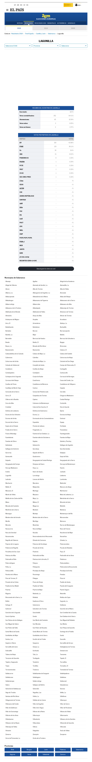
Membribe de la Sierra (67, 498)
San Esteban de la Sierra (67, 616)
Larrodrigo (36, 475)
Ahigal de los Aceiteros (67, 281)
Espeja (62, 422)
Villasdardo (36, 719)
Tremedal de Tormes (66, 670)
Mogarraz (36, 506)
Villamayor (63, 700)
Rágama (8, 593)
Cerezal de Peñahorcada (40, 392)
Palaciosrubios (64, 544)
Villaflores (63, 696)
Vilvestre (8, 730)
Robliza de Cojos (65, 597)
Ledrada (8, 479)
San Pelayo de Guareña (67, 628)
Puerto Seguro (64, 590)
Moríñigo (35, 521)
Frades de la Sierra (11, 430)
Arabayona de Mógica (12, 319)
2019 (19, 28)
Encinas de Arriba (11, 418)
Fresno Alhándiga (10, 434)
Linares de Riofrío (38, 479)
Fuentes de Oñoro (11, 441)
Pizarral (62, 578)
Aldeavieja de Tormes (67, 308)
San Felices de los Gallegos (13, 620)
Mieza (7, 502)
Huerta (62, 468)
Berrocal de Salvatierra (67, 338)
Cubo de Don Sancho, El (40, 407)
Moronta (8, 525)
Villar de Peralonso (66, 708)
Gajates (35, 441)
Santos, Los (9, 639)
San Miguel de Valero (12, 624)
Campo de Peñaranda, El (67, 365)
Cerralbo (63, 392)
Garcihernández (65, 449)
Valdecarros (9, 673)
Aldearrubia (36, 304)
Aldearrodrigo (9, 304)
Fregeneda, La (37, 430)
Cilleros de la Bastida (12, 399)
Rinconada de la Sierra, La (13, 597)
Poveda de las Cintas (11, 582)
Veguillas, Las (37, 692)
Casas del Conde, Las (66, 380)
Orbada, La (63, 540)
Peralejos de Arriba (66, 571)
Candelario (8, 369)
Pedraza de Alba (10, 555)
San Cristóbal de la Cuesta (68, 612)
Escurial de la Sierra (11, 422)
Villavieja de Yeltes (11, 727)
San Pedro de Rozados (40, 628)
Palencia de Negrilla (11, 548)
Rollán (7, 601)
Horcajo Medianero (11, 468)
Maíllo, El (8, 487)
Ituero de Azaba (38, 472)
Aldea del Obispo (65, 296)
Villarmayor (36, 715)
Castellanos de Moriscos (40, 384)
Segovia (12, 754)
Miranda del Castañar (12, 506)
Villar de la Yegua (38, 708)
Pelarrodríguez (10, 563)
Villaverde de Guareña (67, 723)
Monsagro (8, 513)
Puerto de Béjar (38, 590)
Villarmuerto (64, 715)
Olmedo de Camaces (39, 540)
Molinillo (62, 506)
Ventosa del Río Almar (12, 696)
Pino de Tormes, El (11, 578)
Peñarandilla (9, 571)
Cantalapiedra (9, 373)
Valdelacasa (9, 677)
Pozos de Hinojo (38, 582)
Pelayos (35, 563)
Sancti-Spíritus (10, 616)
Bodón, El (36, 342)
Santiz (62, 635)
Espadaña (36, 422)
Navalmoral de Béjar (66, 532)
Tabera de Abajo (10, 654)
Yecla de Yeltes (65, 730)
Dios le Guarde (64, 407)
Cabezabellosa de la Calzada (14, 354)
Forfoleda (63, 426)
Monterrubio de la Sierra (40, 517)
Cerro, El (8, 395)
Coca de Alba (9, 403)
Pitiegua (35, 578)
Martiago (35, 491)
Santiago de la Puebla (67, 631)
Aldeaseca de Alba (66, 304)
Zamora (62, 754)
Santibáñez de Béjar (11, 635)
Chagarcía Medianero (67, 395)
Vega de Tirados (10, 692)
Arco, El (7, 323)
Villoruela (63, 727)
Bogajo (62, 342)
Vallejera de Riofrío (39, 685)
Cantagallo (63, 369)
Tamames (63, 654)
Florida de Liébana (38, 426)
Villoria (35, 727)
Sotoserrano (64, 650)
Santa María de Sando (12, 631)
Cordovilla (63, 403)
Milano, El (36, 502)
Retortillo (63, 593)
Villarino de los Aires (11, 715)
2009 (73, 28)
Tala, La (35, 654)
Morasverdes (64, 517)
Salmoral (8, 609)
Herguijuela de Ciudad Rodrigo (42, 460)
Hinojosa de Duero (38, 464)
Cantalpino (36, 373)
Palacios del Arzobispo (40, 544)
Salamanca (36, 605)
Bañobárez (36, 327)
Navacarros (9, 529)
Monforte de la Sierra (12, 510)
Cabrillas (35, 357)
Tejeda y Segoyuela (11, 662)
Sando (35, 616)
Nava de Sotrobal (10, 532)
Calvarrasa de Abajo (66, 357)
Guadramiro (36, 456)
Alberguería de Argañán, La (41, 293)
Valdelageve (36, 677)
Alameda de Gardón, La (40, 285)
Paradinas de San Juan (12, 552)
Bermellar (8, 338)
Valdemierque (9, 681)
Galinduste (8, 445)
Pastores (35, 552)
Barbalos (8, 331)
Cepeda (62, 388)
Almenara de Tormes (66, 312)
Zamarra (8, 734)
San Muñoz (63, 624)
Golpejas (62, 453)
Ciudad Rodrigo (65, 399)
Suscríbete (68, 5)
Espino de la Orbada (11, 426)
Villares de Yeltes (65, 711)
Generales (71, 23)
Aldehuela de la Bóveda (12, 312)
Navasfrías (63, 536)
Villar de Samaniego (11, 711)
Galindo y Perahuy (65, 441)
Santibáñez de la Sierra (40, 635)
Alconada (63, 293)
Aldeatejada (36, 308)
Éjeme (62, 411)
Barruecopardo (65, 331)
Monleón (35, 510)
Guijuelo (8, 460)
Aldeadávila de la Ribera (40, 296)
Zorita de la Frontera (39, 738)
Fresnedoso (63, 430)
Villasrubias (36, 723)
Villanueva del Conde (12, 704)
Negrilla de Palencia (11, 540)
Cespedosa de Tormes (40, 395)
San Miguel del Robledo (67, 620)
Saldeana (63, 605)
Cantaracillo (64, 373)
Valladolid (46, 754)
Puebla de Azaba (65, 582)
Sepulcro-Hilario (10, 643)
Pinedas (62, 574)
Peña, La (8, 567)
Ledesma (63, 475)
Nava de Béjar (37, 529)
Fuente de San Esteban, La (41, 434)
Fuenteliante (9, 437)
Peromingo (36, 574)
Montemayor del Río (66, 513)
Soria (29, 754)
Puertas (7, 590)
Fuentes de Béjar (65, 437)
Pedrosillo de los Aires (67, 555)
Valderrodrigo (37, 681)
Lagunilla (8, 475)
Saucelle (63, 639)
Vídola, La (36, 696)
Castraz (35, 388)
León (46, 749)
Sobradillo (8, 650)
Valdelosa (63, 677)
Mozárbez (36, 525)
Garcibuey (36, 449)
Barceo (35, 331)
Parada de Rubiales (66, 548)
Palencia (63, 749)
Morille (7, 521)
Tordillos (35, 666)
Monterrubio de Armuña (12, 517)
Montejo (35, 513)
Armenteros (36, 323)
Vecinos (62, 689)
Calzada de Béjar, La (39, 361)
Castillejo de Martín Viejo (13, 388)
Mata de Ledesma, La (66, 494)
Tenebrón (36, 662)
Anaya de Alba (37, 316)
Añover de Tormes (66, 316)
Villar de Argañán (38, 704)
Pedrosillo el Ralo (10, 559)
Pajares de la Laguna (12, 544)
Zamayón (36, 734)
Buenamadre (9, 350)
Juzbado (62, 472)
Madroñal (63, 483)
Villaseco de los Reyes (12, 723)
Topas (7, 666)
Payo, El (62, 552)
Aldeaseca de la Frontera (13, 308)
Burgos (29, 749)
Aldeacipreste (9, 296)
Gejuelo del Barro (38, 453)
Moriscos (63, 521)
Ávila (12, 749)
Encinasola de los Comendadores (43, 418)
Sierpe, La (36, 647)
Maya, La (35, 498)
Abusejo (8, 281)
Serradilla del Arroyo (66, 643)
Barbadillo (63, 327)
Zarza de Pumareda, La (12, 738)
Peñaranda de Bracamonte (68, 567)
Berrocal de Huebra (39, 338)
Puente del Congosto (66, 586)
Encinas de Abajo (65, 414)
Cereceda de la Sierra (12, 392)
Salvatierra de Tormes (40, 609)
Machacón (8, 483)
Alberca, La (9, 293)
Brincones (63, 346)
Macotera (36, 483)
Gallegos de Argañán (66, 445)
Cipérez (35, 399)
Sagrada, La (64, 601)
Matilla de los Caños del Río (13, 498)
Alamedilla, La (64, 285)
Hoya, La (35, 468)
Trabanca (36, 670)
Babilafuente (9, 327)
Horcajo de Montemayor (67, 464)
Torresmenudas (10, 670)
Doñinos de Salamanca (40, 411)
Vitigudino (36, 730)
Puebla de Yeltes (38, 586)
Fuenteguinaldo (65, 434)
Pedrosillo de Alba (38, 555)
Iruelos (7, 472)
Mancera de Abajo (65, 487)
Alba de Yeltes (64, 289)
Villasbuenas (9, 719)
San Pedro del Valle (11, 628)
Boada (7, 342)
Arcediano (63, 319)
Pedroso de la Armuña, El (41, 559)
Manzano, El (9, 491)
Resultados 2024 (40, 23)
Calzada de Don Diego (67, 361)
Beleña (62, 335)
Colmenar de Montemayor (41, 403)
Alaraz (7, 289)
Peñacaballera (64, 563)
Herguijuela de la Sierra (67, 460)
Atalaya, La (63, 323)
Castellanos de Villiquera (67, 384)
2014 (46, 28)
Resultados (29, 23)
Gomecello (8, 456)
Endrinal (62, 418)
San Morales (37, 624)
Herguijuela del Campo (12, 464)
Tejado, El (63, 658)
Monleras (63, 510)
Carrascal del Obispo (12, 380)
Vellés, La (63, 692)
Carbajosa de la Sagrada (13, 376)
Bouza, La (8, 346)
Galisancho (36, 445)
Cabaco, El (63, 350)
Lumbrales (63, 479)
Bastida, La (8, 335)
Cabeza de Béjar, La (39, 354)
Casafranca (36, 380)
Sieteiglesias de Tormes (67, 647)
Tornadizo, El (64, 666)
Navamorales (9, 536)
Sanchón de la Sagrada (12, 612)
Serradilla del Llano (11, 647)
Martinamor (63, 491)
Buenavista (36, 350)
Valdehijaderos (64, 673)
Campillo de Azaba (38, 365)
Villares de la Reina (39, 711)
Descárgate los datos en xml (46, 269)
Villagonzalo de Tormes (12, 700)
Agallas (35, 281)
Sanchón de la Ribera (66, 609)
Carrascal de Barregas (67, 376)
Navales (35, 532)
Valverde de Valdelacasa (13, 689)
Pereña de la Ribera (11, 574)
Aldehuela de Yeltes (39, 312)
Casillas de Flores (10, 384)
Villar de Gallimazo (11, 708)
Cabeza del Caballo (66, 354)
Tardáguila (36, 658)
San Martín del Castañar (40, 620)
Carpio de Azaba (38, 376)
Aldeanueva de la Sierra (67, 300)
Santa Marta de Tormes (40, 631)
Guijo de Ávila (64, 456)
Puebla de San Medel (12, 586)
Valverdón (36, 689)
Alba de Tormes (38, 289)
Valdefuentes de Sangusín (41, 673)
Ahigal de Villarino (11, 285)
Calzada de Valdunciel (12, 365)
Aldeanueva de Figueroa (40, 300)
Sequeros (36, 643)
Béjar (34, 335)
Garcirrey (8, 453)
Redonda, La (37, 593)
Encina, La (36, 414)
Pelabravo (63, 559)
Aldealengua (9, 300)
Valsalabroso (64, 685)
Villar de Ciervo (65, 704)
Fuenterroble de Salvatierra (41, 437)
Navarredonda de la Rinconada (42, 536)
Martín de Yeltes (10, 494)
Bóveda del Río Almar (39, 346)
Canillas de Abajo (38, 369)
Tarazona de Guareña (12, 658)
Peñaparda (36, 567)
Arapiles (35, 319)
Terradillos (63, 662)
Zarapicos (63, 734)
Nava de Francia (65, 529)
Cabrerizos (8, 357)
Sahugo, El (8, 605)
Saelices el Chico (38, 601)
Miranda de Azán (65, 502)
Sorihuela (36, 650)
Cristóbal (8, 407)
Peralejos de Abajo (38, 571)
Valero (7, 685)
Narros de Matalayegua (67, 525)
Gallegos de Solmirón (12, 449)
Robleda (35, 597)
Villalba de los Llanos (39, 700)
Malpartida (36, 487)
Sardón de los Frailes (39, 639)
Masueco (35, 494)
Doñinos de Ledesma (12, 411)
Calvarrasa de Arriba (11, 361)
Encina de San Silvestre (12, 414)
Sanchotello (36, 612)
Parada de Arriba (38, 548)
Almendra (8, 316)
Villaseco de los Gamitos (67, 719)
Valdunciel (63, 681)
